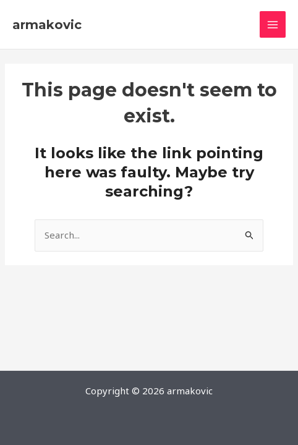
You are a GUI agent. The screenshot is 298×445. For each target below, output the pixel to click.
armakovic (47, 24)
